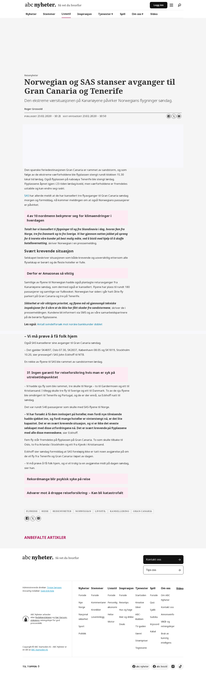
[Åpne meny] (171, 5)
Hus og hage (125, 609)
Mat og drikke (126, 616)
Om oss (136, 14)
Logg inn (159, 5)
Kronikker (96, 609)
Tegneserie (141, 647)
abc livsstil (162, 666)
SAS (26, 195)
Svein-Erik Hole (47, 591)
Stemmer (49, 14)
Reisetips (124, 602)
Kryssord (154, 624)
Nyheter (31, 14)
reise (45, 511)
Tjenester (104, 14)
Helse (110, 614)
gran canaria (142, 511)
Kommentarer (98, 602)
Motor (111, 621)
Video (154, 14)
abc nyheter (142, 666)
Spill (122, 14)
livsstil (100, 511)
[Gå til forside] (53, 5)
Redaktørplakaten (43, 617)
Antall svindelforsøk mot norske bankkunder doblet (69, 324)
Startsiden (140, 595)
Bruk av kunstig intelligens (166, 638)
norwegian (83, 511)
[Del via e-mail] (179, 116)
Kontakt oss (153, 559)
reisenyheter (62, 511)
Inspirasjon (84, 14)
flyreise (31, 511)
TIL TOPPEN (30, 666)
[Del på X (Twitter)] (173, 116)
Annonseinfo (167, 614)
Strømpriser (141, 640)
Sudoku (154, 616)
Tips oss (151, 570)
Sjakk (152, 609)
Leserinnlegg (97, 616)
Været (138, 633)
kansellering (119, 511)
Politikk (82, 633)
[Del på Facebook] (168, 116)
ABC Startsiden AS (39, 649)
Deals (122, 624)
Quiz (152, 602)
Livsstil (66, 14)
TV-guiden (140, 626)
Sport (81, 626)
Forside (82, 595)
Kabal (153, 631)
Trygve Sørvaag (54, 587)
